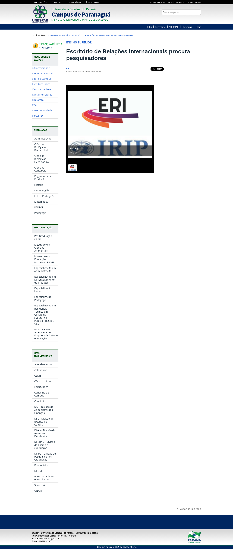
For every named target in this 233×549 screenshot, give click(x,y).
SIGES (149, 27)
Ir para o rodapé (94, 2)
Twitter (195, 19)
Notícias (67, 35)
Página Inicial (54, 35)
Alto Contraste (176, 2)
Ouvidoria (187, 27)
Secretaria (160, 27)
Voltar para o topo (190, 508)
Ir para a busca (77, 2)
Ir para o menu (59, 2)
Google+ (199, 19)
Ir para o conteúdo (41, 2)
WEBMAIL (174, 27)
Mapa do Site (194, 2)
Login (198, 27)
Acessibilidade (157, 2)
